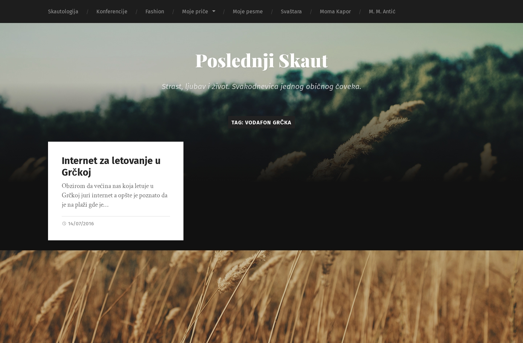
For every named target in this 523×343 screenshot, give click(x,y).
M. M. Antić (382, 11)
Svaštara (291, 11)
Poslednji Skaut (261, 60)
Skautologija (63, 11)
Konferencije (111, 11)
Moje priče (195, 11)
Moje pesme (248, 11)
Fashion (154, 11)
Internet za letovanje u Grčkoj (111, 166)
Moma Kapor (335, 11)
